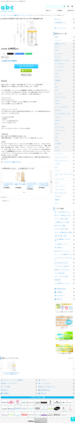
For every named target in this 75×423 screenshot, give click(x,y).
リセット (71, 358)
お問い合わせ (71, 10)
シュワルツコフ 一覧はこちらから (12, 162)
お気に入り (48, 10)
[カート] (68, 6)
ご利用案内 (59, 10)
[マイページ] (72, 6)
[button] (73, 419)
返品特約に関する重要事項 (9, 61)
